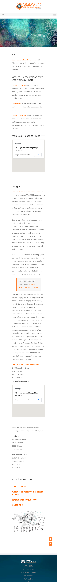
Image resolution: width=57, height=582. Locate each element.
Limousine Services (19, 115)
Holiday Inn (16, 436)
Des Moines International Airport (24, 60)
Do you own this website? (22, 155)
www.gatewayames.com (21, 381)
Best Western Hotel (19, 454)
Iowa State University (24, 499)
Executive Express (19, 85)
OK (38, 155)
